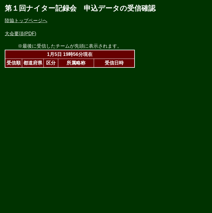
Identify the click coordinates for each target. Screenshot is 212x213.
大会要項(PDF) (20, 33)
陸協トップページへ (26, 20)
